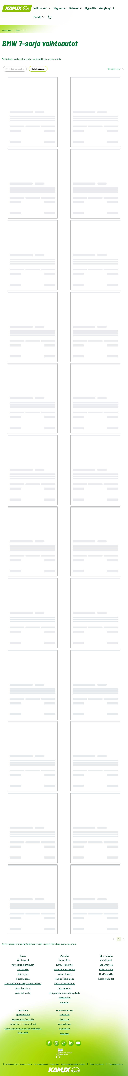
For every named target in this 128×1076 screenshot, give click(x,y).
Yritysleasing (64, 988)
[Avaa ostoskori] (49, 17)
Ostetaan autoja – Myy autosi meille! (23, 983)
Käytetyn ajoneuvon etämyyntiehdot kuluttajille (22, 1030)
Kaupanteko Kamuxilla (23, 1019)
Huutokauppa (23, 978)
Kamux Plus (64, 960)
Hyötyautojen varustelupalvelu (64, 992)
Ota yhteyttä (106, 8)
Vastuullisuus (64, 1023)
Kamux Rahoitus (64, 964)
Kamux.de (65, 1019)
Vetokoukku (64, 997)
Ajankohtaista (23, 1014)
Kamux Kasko (64, 974)
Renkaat (64, 1002)
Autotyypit (23, 974)
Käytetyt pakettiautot (23, 964)
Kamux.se (64, 1014)
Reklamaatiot (106, 969)
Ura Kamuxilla (106, 974)
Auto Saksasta (22, 992)
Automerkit (23, 969)
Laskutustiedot (106, 978)
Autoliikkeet (106, 960)
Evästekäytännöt (97, 1064)
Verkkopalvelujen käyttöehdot (73, 1064)
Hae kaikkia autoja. (52, 59)
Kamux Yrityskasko (64, 978)
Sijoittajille (64, 1028)
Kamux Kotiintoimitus (64, 969)
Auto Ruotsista (23, 988)
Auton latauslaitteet (64, 983)
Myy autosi (60, 8)
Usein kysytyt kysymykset (23, 1023)
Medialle (64, 1033)
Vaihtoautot (23, 960)
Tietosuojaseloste (115, 1064)
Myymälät (90, 8)
